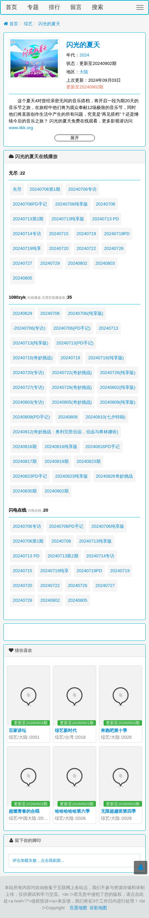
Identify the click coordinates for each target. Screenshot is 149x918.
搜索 (97, 7)
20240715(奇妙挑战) (33, 357)
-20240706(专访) (29, 328)
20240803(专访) (28, 402)
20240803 (105, 263)
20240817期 (25, 461)
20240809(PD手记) (31, 416)
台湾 (69, 737)
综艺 (28, 23)
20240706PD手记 (30, 204)
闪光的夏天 (49, 23)
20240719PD (117, 233)
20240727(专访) (28, 387)
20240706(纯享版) (86, 313)
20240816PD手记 (102, 446)
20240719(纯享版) (106, 357)
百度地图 (78, 907)
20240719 (86, 233)
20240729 (50, 263)
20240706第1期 (45, 189)
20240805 (22, 278)
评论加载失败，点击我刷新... (38, 860)
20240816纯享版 (61, 446)
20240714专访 (27, 233)
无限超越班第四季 (118, 811)
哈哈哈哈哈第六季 (72, 811)
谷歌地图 (98, 907)
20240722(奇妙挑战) (72, 372)
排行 (54, 7)
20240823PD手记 (30, 476)
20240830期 (25, 490)
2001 (35, 737)
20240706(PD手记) (72, 328)
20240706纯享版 (71, 204)
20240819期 (57, 461)
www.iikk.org (21, 127)
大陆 (83, 71)
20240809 (68, 416)
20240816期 (25, 446)
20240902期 (57, 490)
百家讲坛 (17, 730)
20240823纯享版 (71, 476)
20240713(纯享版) (30, 342)
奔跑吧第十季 (114, 730)
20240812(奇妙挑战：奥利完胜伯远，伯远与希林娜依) (65, 431)
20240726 (114, 248)
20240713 (108, 328)
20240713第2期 (28, 218)
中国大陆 (27, 818)
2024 (84, 55)
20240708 (105, 204)
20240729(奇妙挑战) (72, 387)
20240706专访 (82, 189)
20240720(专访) (28, 372)
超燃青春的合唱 (24, 811)
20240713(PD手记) (75, 342)
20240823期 (89, 461)
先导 (17, 189)
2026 (127, 737)
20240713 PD (105, 218)
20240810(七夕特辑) (105, 416)
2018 (81, 737)
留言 (76, 7)
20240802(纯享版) (118, 387)
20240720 (59, 248)
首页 (11, 7)
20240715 (59, 233)
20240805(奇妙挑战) (72, 402)
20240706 (50, 313)
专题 (33, 7)
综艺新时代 (66, 730)
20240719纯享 (27, 248)
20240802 (77, 263)
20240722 (86, 248)
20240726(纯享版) (118, 372)
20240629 (22, 313)
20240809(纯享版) (118, 402)
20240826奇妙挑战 (114, 476)
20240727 (22, 263)
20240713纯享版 (67, 218)
